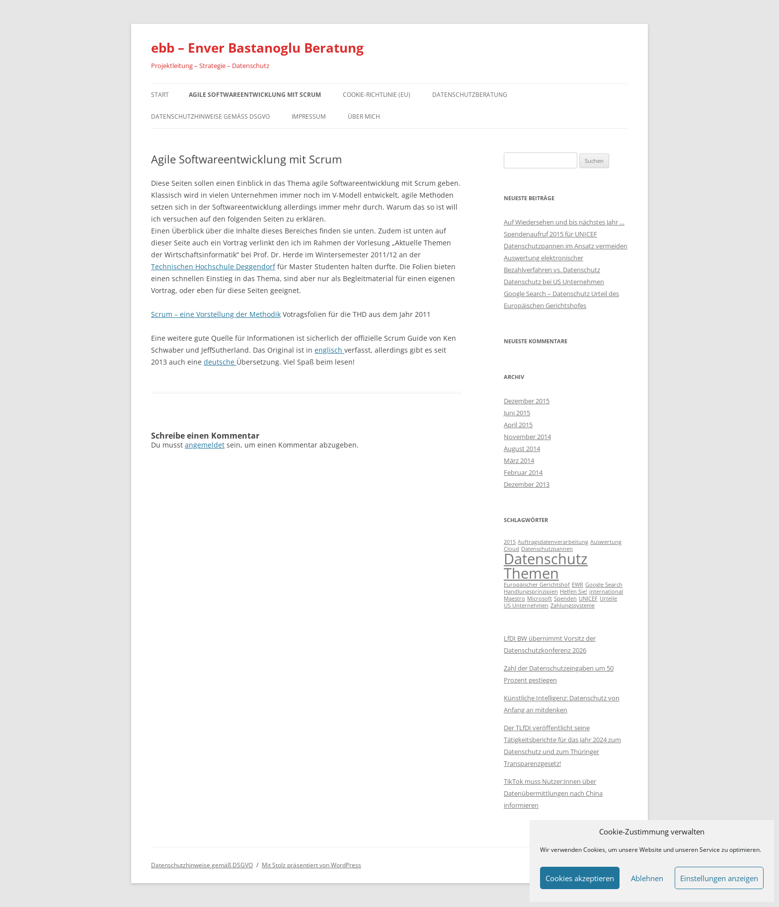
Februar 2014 (523, 472)
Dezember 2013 (526, 484)
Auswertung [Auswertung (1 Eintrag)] (606, 541)
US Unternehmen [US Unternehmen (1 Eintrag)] (526, 605)
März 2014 (519, 460)
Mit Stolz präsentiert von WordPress (311, 865)
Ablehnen (647, 878)
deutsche (220, 362)
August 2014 (522, 448)
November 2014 (527, 436)
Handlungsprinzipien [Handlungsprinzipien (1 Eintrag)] (531, 591)
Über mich (364, 116)
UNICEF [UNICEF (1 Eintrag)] (588, 598)
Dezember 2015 (526, 400)
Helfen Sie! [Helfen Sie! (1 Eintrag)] (573, 591)
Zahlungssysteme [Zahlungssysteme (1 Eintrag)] (572, 605)
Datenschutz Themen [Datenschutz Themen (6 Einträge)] (546, 566)
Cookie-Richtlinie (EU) (376, 94)
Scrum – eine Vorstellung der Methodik (216, 314)
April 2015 (518, 424)
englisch (329, 350)
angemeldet (205, 445)
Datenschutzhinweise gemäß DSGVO (210, 116)
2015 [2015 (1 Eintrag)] (510, 541)
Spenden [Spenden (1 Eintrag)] (565, 598)
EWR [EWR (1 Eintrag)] (577, 584)
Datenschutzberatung (469, 94)
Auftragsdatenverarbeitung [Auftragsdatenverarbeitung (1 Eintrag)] (553, 541)
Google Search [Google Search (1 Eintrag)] (604, 584)
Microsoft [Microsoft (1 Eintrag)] (539, 598)
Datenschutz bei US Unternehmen (554, 281)
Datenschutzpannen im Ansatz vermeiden (565, 245)
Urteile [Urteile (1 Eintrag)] (608, 598)
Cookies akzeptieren (579, 878)
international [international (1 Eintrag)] (606, 591)
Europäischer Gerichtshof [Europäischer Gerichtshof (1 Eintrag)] (537, 584)
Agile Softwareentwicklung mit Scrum (255, 94)
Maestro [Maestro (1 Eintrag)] (514, 598)
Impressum (309, 116)
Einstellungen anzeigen (719, 878)
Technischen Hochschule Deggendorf (213, 266)
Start (160, 94)
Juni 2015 (517, 412)
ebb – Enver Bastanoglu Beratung (257, 48)
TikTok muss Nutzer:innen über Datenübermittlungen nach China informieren (553, 793)
